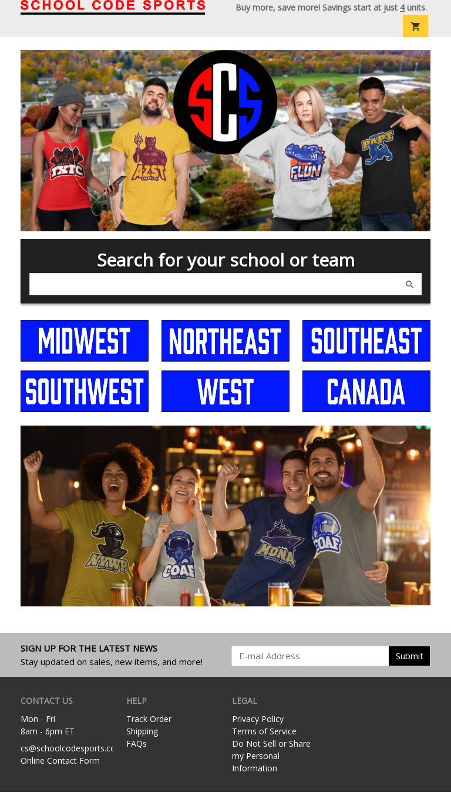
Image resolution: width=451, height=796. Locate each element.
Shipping (142, 735)
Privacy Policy (258, 722)
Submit (409, 660)
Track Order (148, 722)
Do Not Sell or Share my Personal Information (271, 760)
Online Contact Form (60, 764)
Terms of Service (264, 735)
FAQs (136, 747)
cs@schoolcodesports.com (72, 751)
